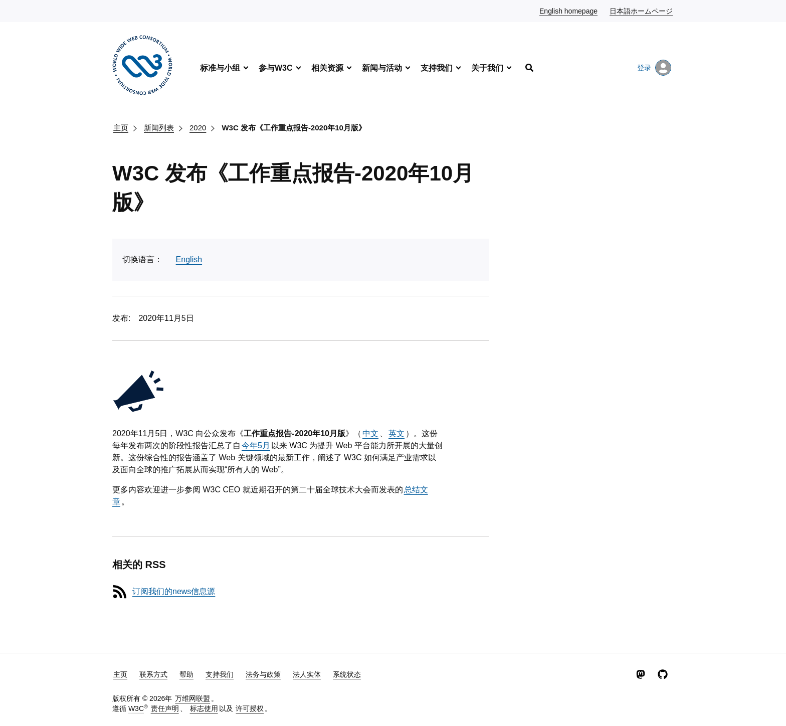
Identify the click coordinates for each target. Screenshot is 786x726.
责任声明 (165, 708)
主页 (120, 127)
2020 (197, 127)
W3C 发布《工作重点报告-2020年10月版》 (294, 127)
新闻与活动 (382, 68)
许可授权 (250, 708)
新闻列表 (159, 127)
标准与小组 (220, 68)
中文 (370, 433)
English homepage (569, 10)
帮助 (186, 674)
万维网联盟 (192, 698)
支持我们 (437, 68)
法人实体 (307, 674)
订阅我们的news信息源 (173, 591)
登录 (654, 68)
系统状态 (347, 674)
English (189, 259)
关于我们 (487, 68)
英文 (396, 433)
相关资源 (327, 68)
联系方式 (153, 674)
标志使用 (204, 708)
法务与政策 (263, 674)
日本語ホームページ (642, 10)
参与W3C (276, 68)
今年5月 (256, 445)
